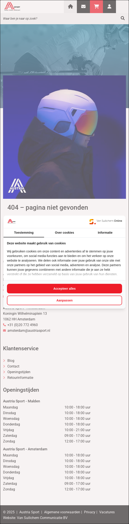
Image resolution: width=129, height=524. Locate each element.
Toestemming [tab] (24, 232)
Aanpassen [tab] (64, 300)
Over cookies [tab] (64, 232)
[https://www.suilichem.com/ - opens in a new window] (105, 221)
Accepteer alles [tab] (64, 288)
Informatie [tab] (105, 232)
